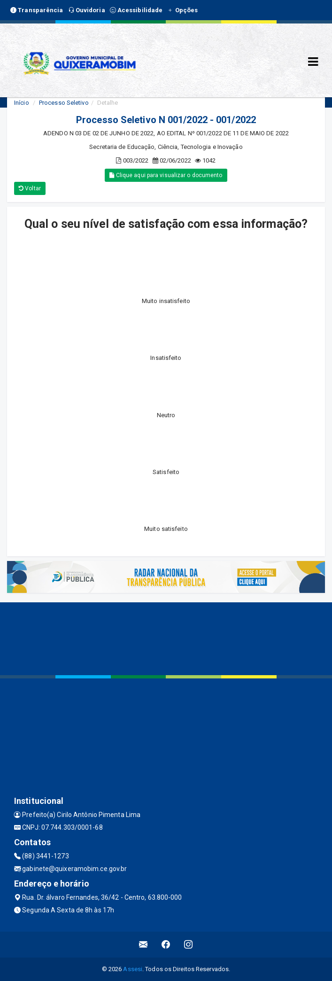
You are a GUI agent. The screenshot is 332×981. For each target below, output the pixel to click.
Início (21, 102)
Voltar (30, 188)
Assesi (132, 969)
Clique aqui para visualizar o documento (165, 175)
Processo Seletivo (64, 102)
